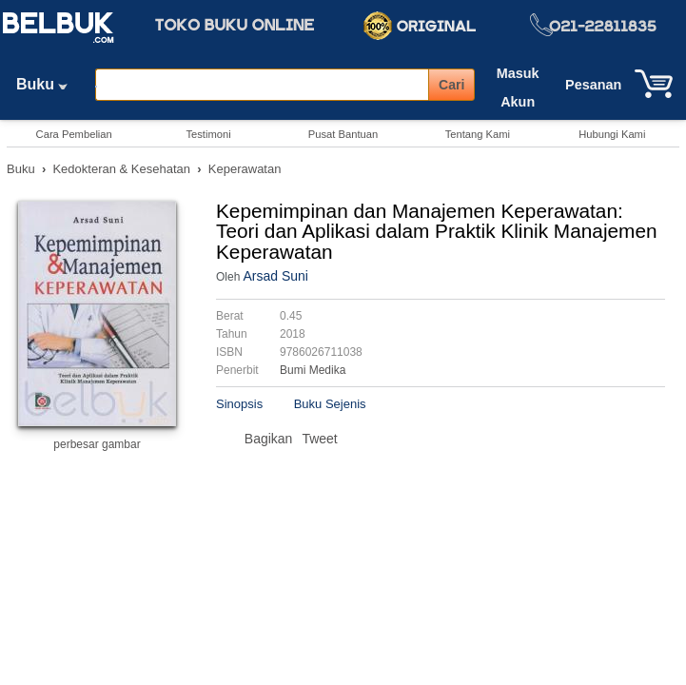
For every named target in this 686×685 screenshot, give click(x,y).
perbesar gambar (96, 444)
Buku (48, 84)
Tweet (319, 438)
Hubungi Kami (611, 134)
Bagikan (269, 438)
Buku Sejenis (330, 404)
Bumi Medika (312, 370)
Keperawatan (245, 169)
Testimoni (208, 134)
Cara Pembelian (74, 134)
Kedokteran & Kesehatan (121, 169)
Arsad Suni (275, 276)
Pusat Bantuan (343, 134)
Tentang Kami (477, 134)
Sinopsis (239, 404)
